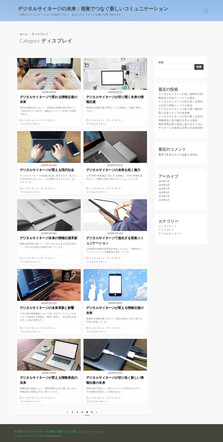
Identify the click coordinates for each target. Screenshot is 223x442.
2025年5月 (164, 187)
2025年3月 (164, 195)
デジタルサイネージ (30, 123)
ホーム (24, 34)
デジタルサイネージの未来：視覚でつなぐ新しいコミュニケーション (67, 430)
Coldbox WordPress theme (30, 434)
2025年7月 (164, 180)
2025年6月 (164, 184)
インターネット (31, 120)
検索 (161, 62)
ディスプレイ (47, 120)
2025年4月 (164, 191)
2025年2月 (164, 198)
